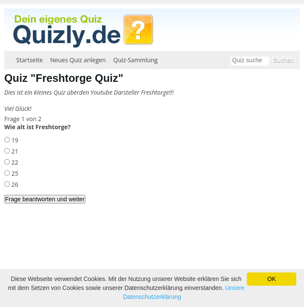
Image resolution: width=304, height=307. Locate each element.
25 (14, 173)
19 (14, 140)
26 (14, 184)
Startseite (29, 60)
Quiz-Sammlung (135, 60)
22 (14, 162)
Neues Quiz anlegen (78, 60)
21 (14, 151)
